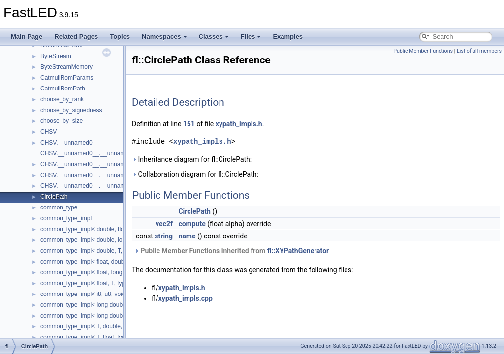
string (164, 236)
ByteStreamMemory (66, 66)
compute (191, 224)
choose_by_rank (62, 99)
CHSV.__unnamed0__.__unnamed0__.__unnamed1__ (112, 175)
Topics (120, 36)
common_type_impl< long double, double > (97, 304)
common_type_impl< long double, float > (93, 315)
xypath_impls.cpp (185, 298)
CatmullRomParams (66, 77)
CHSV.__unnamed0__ (69, 142)
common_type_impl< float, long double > (93, 272)
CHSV (48, 131)
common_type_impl (66, 218)
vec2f (164, 224)
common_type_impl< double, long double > (97, 239)
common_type (58, 207)
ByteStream (55, 56)
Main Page (26, 36)
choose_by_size (61, 121)
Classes (214, 36)
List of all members (479, 51)
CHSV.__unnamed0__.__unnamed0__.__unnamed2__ (112, 185)
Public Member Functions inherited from (231, 251)
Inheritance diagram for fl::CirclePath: (192, 159)
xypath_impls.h (239, 124)
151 (189, 124)
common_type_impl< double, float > (87, 229)
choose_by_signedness (71, 110)
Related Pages (76, 36)
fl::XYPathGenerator (298, 251)
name (186, 236)
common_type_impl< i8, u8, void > (85, 294)
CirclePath (53, 196)
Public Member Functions (423, 51)
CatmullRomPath (62, 88)
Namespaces (164, 36)
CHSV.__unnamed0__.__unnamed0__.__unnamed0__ (112, 164)
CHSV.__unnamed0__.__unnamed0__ (91, 153)
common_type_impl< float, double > (87, 261)
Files (251, 36)
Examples (288, 36)
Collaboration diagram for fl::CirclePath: (195, 174)
